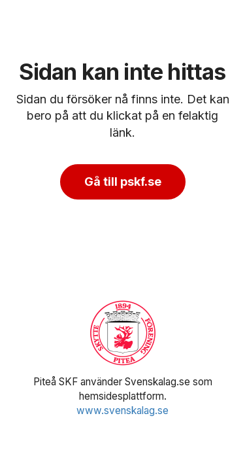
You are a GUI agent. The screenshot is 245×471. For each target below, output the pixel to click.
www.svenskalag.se (122, 410)
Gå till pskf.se (122, 181)
